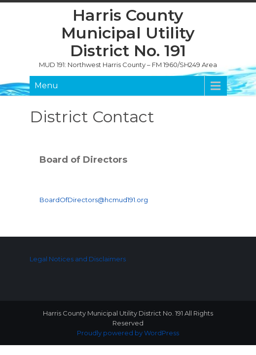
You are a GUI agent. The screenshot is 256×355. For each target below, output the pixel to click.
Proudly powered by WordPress (128, 333)
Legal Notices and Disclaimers (78, 259)
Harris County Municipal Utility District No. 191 (128, 32)
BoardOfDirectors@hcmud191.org (93, 200)
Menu (46, 85)
